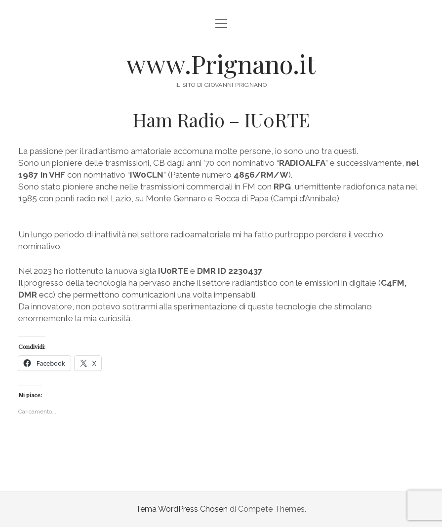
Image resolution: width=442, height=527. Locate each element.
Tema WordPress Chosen (182, 509)
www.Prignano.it (221, 63)
